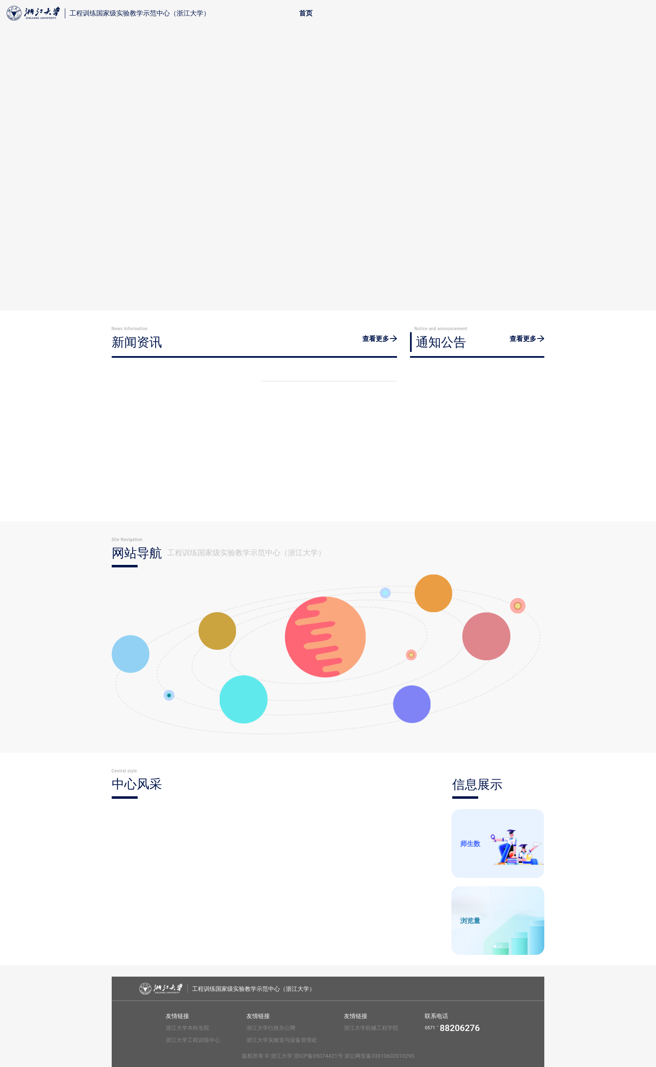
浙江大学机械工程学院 (371, 1028)
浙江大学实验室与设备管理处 (281, 1040)
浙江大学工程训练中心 (193, 1040)
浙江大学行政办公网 (270, 1028)
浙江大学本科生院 (187, 1028)
